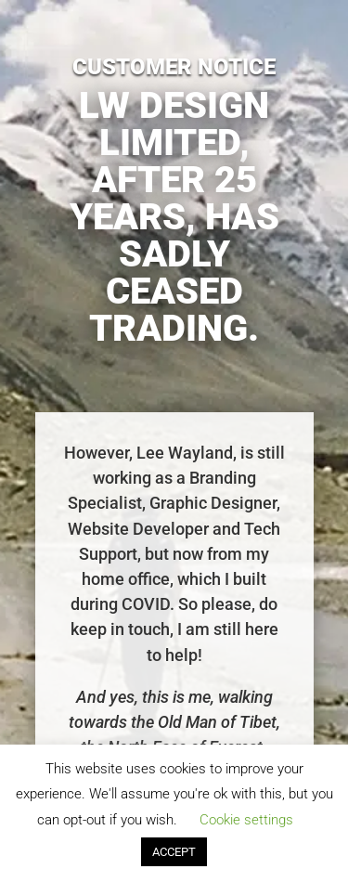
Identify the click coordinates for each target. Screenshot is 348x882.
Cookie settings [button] (246, 819)
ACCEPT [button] (174, 852)
